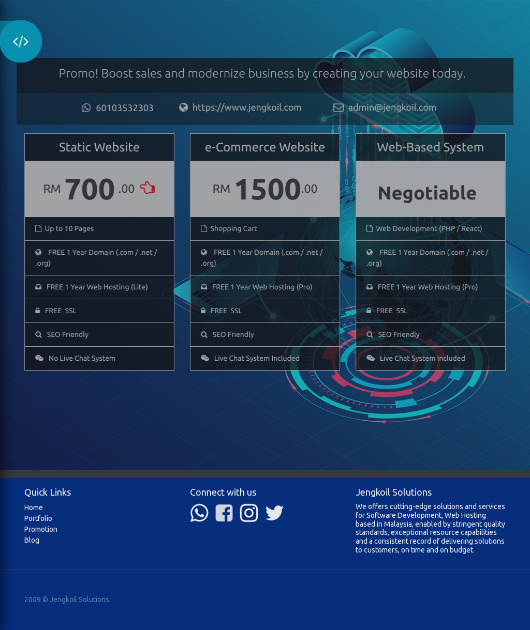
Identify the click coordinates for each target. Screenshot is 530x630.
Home (33, 507)
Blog (31, 540)
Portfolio (38, 518)
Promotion (40, 529)
